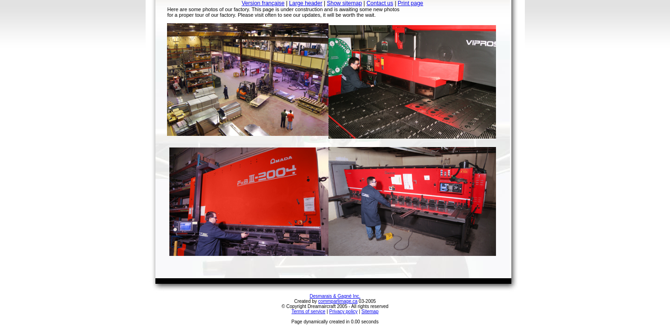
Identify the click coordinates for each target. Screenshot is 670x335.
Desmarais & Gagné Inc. (335, 296)
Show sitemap (344, 3)
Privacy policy (343, 311)
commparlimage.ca (337, 301)
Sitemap (370, 311)
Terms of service (309, 311)
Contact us (380, 3)
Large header (305, 3)
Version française (262, 3)
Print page (410, 3)
